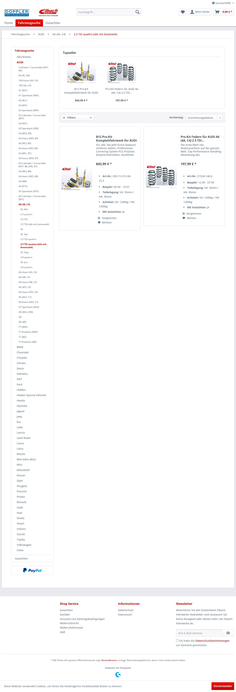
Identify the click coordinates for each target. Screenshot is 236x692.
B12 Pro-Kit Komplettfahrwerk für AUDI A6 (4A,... (81, 91)
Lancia (21, 432)
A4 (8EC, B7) (25, 153)
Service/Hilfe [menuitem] (222, 3)
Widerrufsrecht (69, 623)
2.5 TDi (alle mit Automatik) (34, 224)
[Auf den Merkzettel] (105, 222)
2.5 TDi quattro (28, 239)
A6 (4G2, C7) (25, 297)
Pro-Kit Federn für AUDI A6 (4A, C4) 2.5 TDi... (121, 90)
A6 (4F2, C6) (25, 287)
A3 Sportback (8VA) (29, 128)
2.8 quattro (26, 257)
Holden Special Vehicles (31, 395)
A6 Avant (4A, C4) (28, 272)
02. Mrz (24, 209)
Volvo (20, 550)
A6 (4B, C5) (24, 277)
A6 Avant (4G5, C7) (28, 302)
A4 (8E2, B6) (25, 143)
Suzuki (21, 534)
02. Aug (24, 252)
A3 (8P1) (23, 105)
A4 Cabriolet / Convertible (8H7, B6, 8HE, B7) (32, 165)
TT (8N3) (23, 326)
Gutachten (21, 558)
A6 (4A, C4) (24, 204)
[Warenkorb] (223, 12)
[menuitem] (108, 12)
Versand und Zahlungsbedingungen (82, 619)
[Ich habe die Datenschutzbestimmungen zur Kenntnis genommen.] (177, 640)
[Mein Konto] (199, 12)
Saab (20, 507)
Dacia (20, 368)
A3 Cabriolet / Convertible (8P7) (32, 117)
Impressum (125, 614)
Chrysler (22, 357)
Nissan (21, 475)
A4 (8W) (23, 181)
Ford (19, 384)
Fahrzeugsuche (24, 50)
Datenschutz (125, 610)
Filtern (69, 117)
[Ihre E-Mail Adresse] (199, 633)
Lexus (20, 443)
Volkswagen (24, 545)
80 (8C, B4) (24, 75)
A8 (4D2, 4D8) (26, 312)
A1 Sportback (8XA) (29, 95)
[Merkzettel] (183, 12)
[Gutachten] (53, 22)
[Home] (8, 22)
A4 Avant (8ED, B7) (28, 158)
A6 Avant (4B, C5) (28, 282)
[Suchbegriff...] (108, 12)
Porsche (22, 491)
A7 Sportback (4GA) (29, 307)
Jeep (19, 416)
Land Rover (24, 438)
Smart (20, 523)
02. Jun (24, 262)
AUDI (20, 62)
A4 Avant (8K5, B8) (28, 176)
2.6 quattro (26, 267)
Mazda (21, 454)
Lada (20, 427)
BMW (20, 347)
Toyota (21, 539)
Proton (21, 496)
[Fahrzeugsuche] (29, 22)
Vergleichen (107, 218)
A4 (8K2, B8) (25, 171)
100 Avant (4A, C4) (28, 80)
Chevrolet (23, 352)
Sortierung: (176, 117)
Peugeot (22, 486)
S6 (21, 229)
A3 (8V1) (23, 123)
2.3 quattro (26, 214)
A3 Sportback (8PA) (29, 110)
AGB (62, 632)
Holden (21, 390)
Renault (21, 502)
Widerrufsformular (71, 627)
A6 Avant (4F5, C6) (28, 292)
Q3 (20, 317)
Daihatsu (22, 373)
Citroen (21, 363)
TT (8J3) (22, 336)
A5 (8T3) (23, 186)
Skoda (20, 518)
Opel (20, 480)
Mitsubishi (23, 470)
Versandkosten (109, 660)
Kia (19, 422)
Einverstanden (223, 686)
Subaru (21, 529)
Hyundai (22, 406)
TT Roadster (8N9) (28, 331)
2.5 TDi (24, 219)
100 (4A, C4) (25, 85)
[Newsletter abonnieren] (228, 633)
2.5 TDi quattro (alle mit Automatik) (33, 246)
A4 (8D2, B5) (25, 133)
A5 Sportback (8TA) (29, 191)
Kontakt (65, 614)
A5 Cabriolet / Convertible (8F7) (32, 198)
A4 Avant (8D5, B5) (28, 138)
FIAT (19, 379)
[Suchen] (137, 12)
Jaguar (21, 411)
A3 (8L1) (23, 100)
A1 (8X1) (23, 90)
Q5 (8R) (22, 322)
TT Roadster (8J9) (28, 341)
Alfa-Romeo (24, 57)
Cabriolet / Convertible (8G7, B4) (33, 69)
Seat (19, 512)
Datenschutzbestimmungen (212, 640)
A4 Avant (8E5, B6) (28, 148)
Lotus (20, 448)
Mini (19, 464)
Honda (21, 400)
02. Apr (24, 234)
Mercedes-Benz (26, 459)
